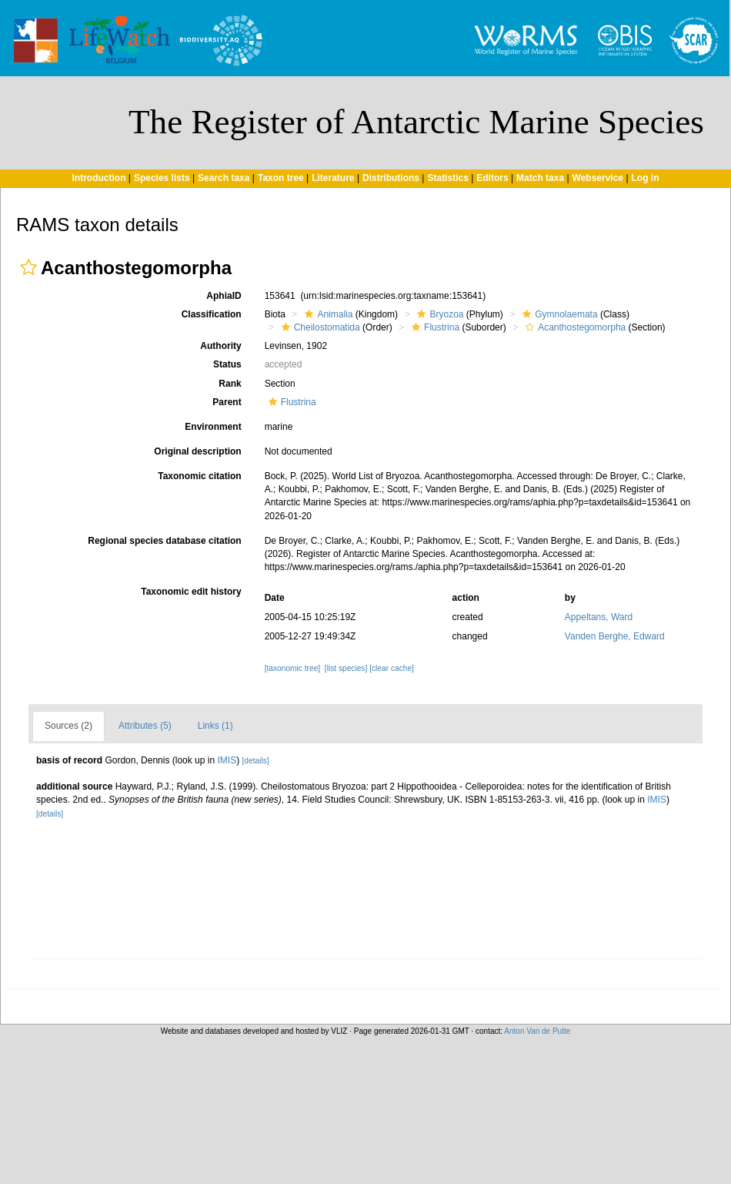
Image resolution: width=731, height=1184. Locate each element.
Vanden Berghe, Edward (615, 636)
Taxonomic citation (199, 476)
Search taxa (223, 178)
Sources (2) (68, 725)
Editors (492, 178)
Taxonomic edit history (191, 591)
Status (227, 364)
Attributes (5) (145, 725)
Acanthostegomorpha (574, 327)
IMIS (226, 760)
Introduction (98, 178)
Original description (197, 451)
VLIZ (339, 1031)
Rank (230, 383)
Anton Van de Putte (537, 1031)
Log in (645, 178)
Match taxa (540, 178)
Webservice (598, 178)
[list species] (346, 668)
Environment (213, 426)
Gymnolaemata (558, 314)
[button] (28, 267)
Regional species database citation (164, 540)
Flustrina (433, 327)
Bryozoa (438, 314)
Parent (226, 402)
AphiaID (223, 295)
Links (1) (215, 725)
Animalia (326, 314)
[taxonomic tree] (292, 668)
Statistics (447, 178)
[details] (255, 760)
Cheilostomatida (319, 327)
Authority (220, 345)
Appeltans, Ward (599, 617)
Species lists (162, 178)
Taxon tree (281, 178)
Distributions (390, 178)
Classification (212, 314)
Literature (333, 178)
